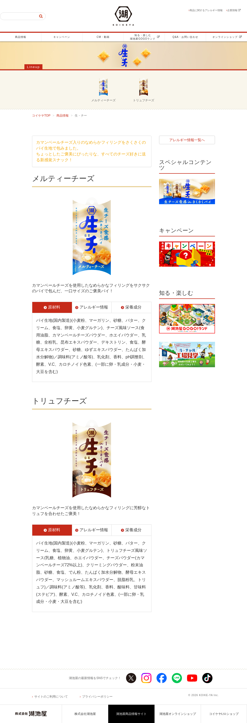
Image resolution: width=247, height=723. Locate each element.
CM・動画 (103, 37)
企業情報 (234, 10)
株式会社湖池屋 (85, 714)
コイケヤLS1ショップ (224, 714)
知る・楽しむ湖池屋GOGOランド (145, 37)
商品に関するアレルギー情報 (206, 10)
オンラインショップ (227, 37)
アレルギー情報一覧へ (187, 140)
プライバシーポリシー (97, 696)
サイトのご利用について (51, 696)
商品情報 (20, 37)
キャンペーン (61, 37)
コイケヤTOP (41, 115)
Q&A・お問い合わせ (185, 37)
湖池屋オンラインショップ (177, 714)
